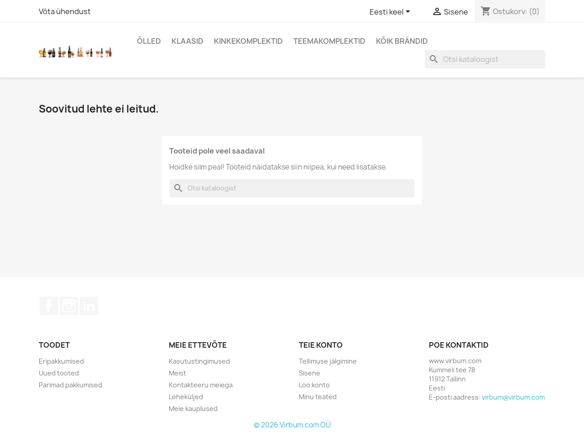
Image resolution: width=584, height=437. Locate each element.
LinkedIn (89, 306)
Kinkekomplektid (248, 41)
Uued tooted (59, 373)
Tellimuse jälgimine (328, 361)
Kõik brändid (402, 41)
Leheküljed (186, 396)
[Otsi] (485, 59)
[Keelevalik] (391, 12)
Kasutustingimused (199, 361)
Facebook (49, 306)
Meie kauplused (193, 408)
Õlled (149, 41)
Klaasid (187, 41)
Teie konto (321, 345)
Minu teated (318, 396)
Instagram (69, 306)
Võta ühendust (65, 11)
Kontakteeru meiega (201, 384)
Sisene (309, 373)
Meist (177, 373)
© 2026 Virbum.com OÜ (292, 425)
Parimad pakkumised (70, 384)
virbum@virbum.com (513, 397)
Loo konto (314, 384)
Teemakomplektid (329, 41)
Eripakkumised (61, 361)
